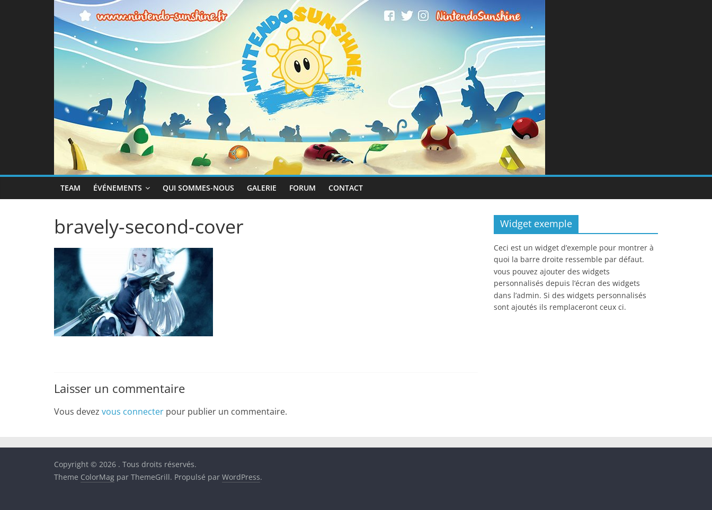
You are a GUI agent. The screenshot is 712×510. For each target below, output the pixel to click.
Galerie (262, 188)
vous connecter (133, 411)
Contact (345, 188)
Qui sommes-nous (198, 188)
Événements (117, 188)
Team (70, 188)
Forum (302, 188)
